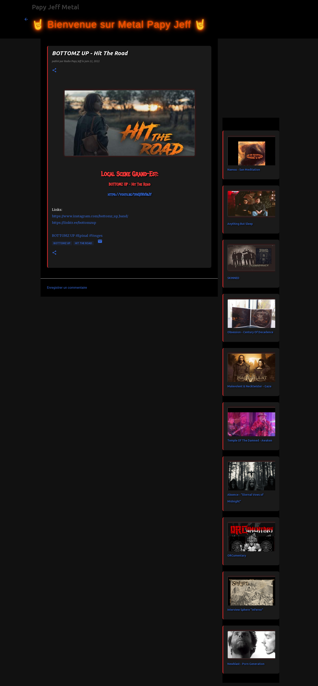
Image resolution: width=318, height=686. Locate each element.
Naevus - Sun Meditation (243, 169)
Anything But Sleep (240, 223)
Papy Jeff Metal (55, 7)
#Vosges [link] (96, 236)
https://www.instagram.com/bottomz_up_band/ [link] (90, 216)
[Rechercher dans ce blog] (273, 19)
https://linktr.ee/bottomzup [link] (74, 223)
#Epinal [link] (81, 236)
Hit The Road (83, 243)
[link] (63, 236)
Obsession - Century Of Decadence (250, 332)
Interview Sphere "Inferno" (245, 609)
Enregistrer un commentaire (67, 288)
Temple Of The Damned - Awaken (249, 440)
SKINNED (233, 278)
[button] (54, 70)
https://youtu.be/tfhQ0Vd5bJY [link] (129, 194)
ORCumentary (236, 555)
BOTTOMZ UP (62, 243)
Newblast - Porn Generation (245, 664)
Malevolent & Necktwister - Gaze (249, 386)
